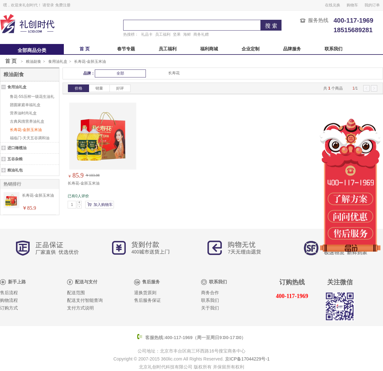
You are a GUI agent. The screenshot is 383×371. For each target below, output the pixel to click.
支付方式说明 (80, 308)
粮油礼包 (15, 170)
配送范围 (76, 292)
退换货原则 (145, 292)
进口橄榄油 (16, 148)
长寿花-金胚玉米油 (90, 61)
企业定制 (250, 49)
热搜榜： (131, 34)
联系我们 (333, 49)
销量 (99, 88)
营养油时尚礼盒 (23, 113)
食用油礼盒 (57, 61)
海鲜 (187, 34)
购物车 (352, 5)
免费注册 (63, 5)
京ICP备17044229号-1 (247, 358)
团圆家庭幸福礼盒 (25, 105)
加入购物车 (103, 204)
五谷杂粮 (15, 159)
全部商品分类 (32, 50)
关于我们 (210, 308)
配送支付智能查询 (85, 300)
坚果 (177, 34)
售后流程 (9, 292)
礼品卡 (147, 34)
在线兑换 (332, 5)
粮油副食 (33, 61)
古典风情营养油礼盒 (27, 121)
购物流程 (9, 300)
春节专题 (126, 49)
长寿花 (174, 73)
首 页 (84, 49)
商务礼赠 (201, 34)
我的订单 (372, 5)
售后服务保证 (147, 300)
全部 (120, 73)
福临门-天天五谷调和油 (29, 138)
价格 (78, 88)
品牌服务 (292, 49)
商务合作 (210, 292)
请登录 (48, 5)
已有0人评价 (78, 196)
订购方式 (9, 308)
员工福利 (162, 34)
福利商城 (209, 49)
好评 (120, 88)
